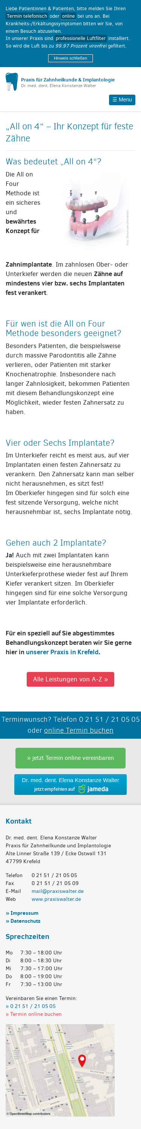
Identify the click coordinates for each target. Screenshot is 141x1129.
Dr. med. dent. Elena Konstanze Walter (70, 780)
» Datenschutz (23, 921)
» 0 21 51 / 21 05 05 (31, 1006)
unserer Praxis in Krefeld (62, 651)
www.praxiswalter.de (56, 899)
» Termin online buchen (34, 1014)
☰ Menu (122, 100)
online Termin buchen (79, 730)
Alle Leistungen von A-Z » (70, 679)
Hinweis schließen (70, 58)
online (68, 16)
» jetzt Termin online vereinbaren (70, 758)
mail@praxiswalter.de (57, 891)
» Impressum (22, 913)
